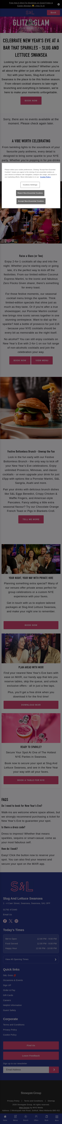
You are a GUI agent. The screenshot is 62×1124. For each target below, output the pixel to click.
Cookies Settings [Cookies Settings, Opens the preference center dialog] (30, 185)
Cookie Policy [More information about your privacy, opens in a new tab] (45, 177)
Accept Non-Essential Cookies (31, 201)
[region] (31, 185)
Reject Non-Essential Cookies (30, 193)
